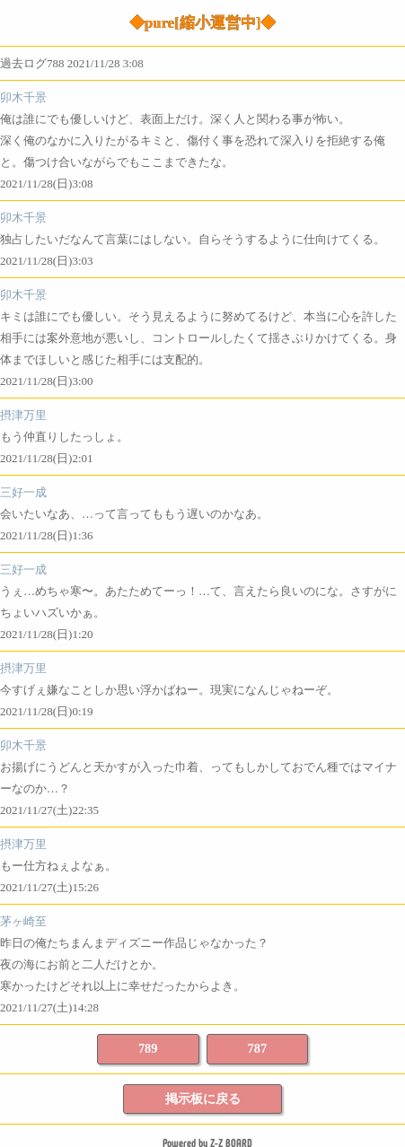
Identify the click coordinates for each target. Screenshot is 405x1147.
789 (147, 1048)
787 (257, 1048)
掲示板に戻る (203, 1098)
